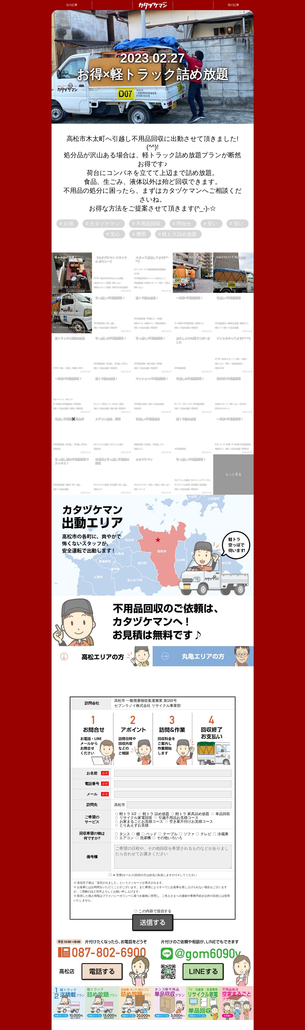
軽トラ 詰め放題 (153, 814)
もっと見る (233, 474)
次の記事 (71, 4)
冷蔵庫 (220, 834)
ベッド (149, 834)
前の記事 (233, 4)
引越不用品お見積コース (176, 818)
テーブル (168, 834)
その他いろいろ (167, 838)
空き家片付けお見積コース (189, 821)
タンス (122, 834)
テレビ (203, 834)
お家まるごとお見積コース (139, 821)
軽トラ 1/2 (125, 814)
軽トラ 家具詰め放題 (190, 814)
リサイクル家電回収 (133, 818)
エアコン (124, 838)
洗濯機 (143, 838)
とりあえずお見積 (132, 825)
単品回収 (220, 814)
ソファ (186, 834)
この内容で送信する (152, 911)
